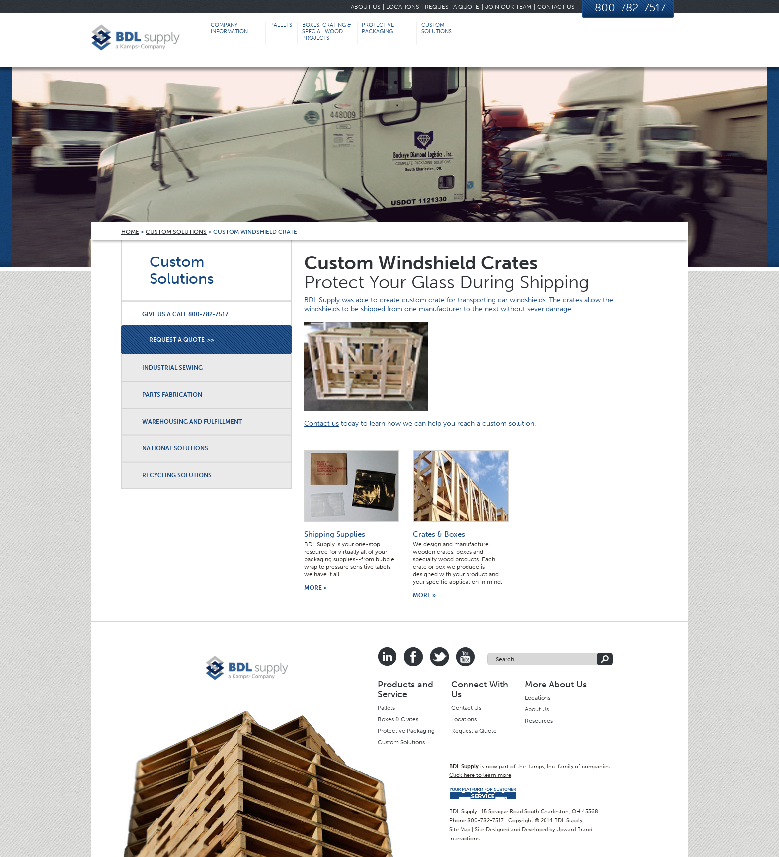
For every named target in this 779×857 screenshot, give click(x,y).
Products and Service (405, 689)
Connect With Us (479, 689)
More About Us (556, 684)
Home (130, 231)
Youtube (465, 656)
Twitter (439, 656)
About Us (365, 6)
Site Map (459, 829)
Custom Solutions (176, 231)
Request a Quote (452, 6)
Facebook (413, 656)
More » (315, 587)
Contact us (321, 423)
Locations (402, 6)
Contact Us (555, 6)
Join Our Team (508, 6)
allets (388, 707)
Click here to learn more (480, 775)
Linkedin (387, 656)
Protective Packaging (406, 730)
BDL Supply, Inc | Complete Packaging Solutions (135, 41)
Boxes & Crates (398, 719)
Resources (539, 720)
